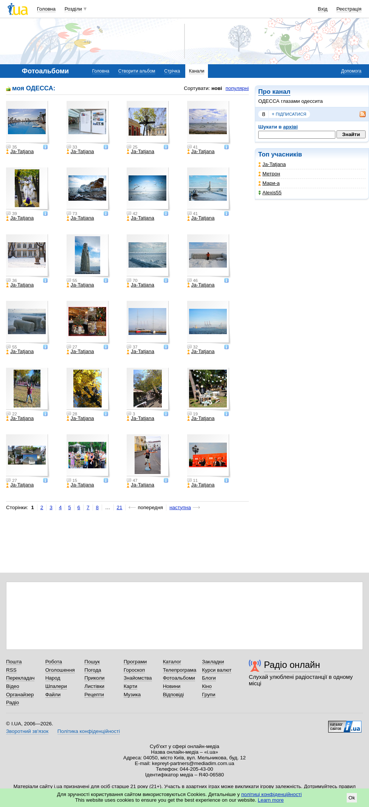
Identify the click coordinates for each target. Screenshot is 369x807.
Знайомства (138, 678)
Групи (208, 694)
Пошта (14, 661)
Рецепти (94, 694)
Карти (130, 686)
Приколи (94, 678)
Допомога (351, 71)
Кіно (207, 686)
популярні (237, 88)
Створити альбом (136, 71)
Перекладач (20, 678)
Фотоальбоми (179, 678)
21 (119, 507)
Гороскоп (134, 670)
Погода (92, 670)
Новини (172, 686)
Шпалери (56, 686)
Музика (132, 694)
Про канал (274, 91)
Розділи (73, 9)
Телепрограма (180, 670)
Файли (53, 694)
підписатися (289, 114)
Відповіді (173, 694)
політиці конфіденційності (271, 794)
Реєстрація (348, 9)
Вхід (323, 9)
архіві (290, 127)
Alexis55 (270, 192)
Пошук (92, 661)
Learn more (271, 800)
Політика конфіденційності (88, 731)
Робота (53, 661)
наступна (180, 507)
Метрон (269, 174)
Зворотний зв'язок (27, 731)
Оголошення (60, 670)
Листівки (94, 686)
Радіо (12, 702)
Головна (46, 9)
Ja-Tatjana (272, 164)
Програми (135, 661)
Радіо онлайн (292, 665)
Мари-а (269, 183)
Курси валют (216, 670)
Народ (52, 678)
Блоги (209, 678)
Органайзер (20, 694)
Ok (352, 798)
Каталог (172, 661)
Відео (12, 686)
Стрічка (172, 71)
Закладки (213, 661)
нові (216, 88)
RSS (11, 670)
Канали (197, 71)
